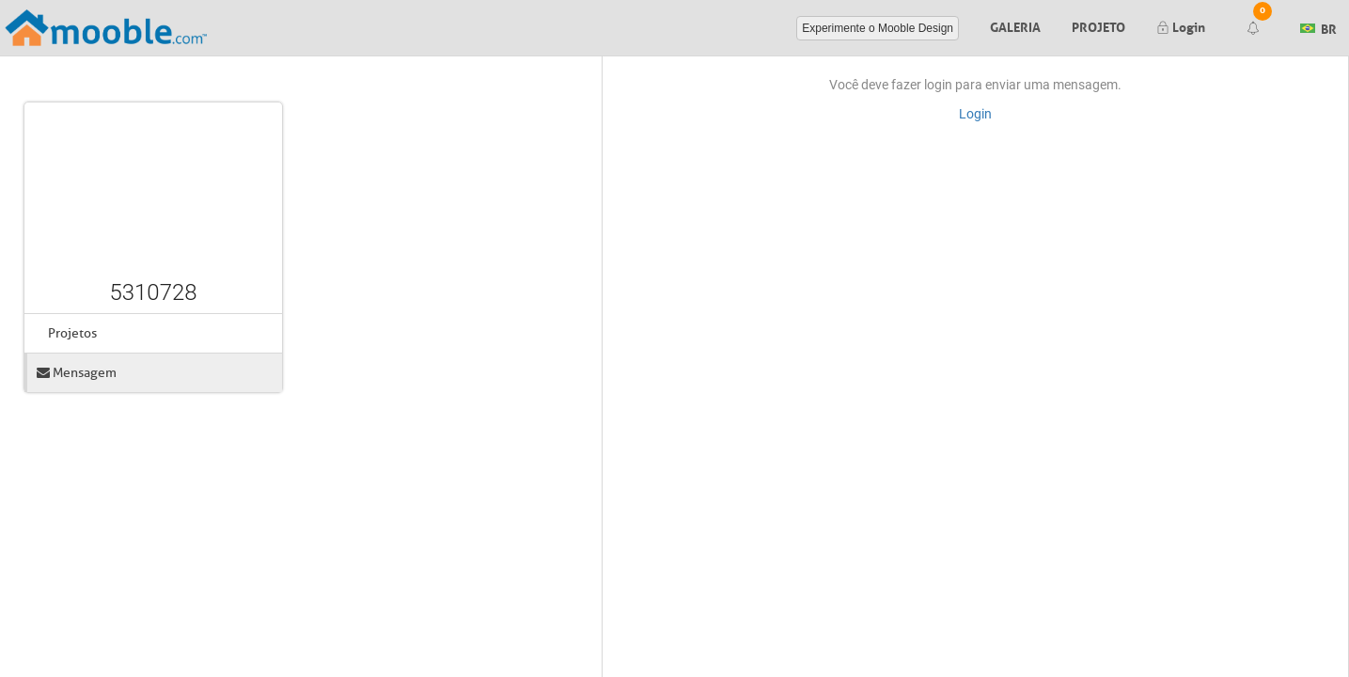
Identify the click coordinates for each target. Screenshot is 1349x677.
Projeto (1098, 25)
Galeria (1015, 25)
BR (1318, 26)
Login (1180, 25)
